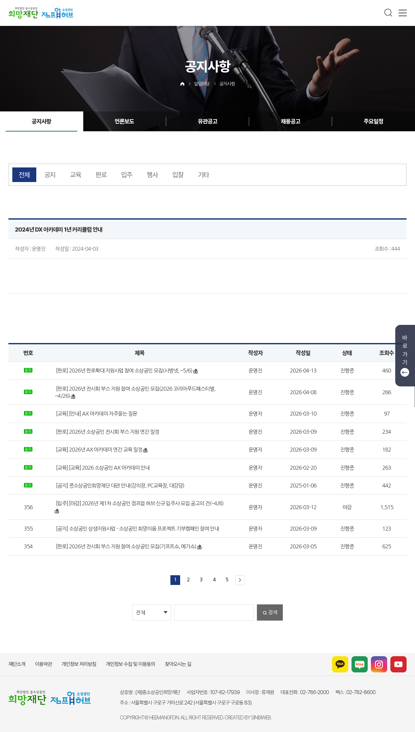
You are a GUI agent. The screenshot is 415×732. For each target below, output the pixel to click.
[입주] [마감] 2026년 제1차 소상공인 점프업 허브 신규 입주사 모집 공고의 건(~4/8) (139, 503)
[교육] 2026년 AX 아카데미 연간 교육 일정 (98, 449)
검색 (272, 612)
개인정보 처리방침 (79, 664)
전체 (24, 175)
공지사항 (227, 84)
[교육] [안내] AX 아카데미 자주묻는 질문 (96, 413)
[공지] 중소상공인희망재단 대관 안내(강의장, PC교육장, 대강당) (119, 485)
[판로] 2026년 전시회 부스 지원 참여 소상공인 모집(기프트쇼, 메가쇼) (125, 546)
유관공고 (207, 121)
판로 (101, 175)
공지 (49, 175)
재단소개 (16, 664)
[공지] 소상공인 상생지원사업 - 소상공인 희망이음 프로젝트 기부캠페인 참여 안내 (137, 528)
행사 (152, 175)
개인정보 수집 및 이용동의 (130, 664)
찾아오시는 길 (178, 664)
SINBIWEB (261, 718)
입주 (126, 175)
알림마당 (202, 84)
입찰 (177, 175)
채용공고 (290, 121)
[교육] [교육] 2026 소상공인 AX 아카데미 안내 (102, 467)
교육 (75, 175)
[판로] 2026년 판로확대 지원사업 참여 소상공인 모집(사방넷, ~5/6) (123, 370)
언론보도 (124, 121)
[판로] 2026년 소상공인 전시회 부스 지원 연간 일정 (107, 431)
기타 (203, 175)
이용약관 (43, 664)
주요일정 (373, 121)
